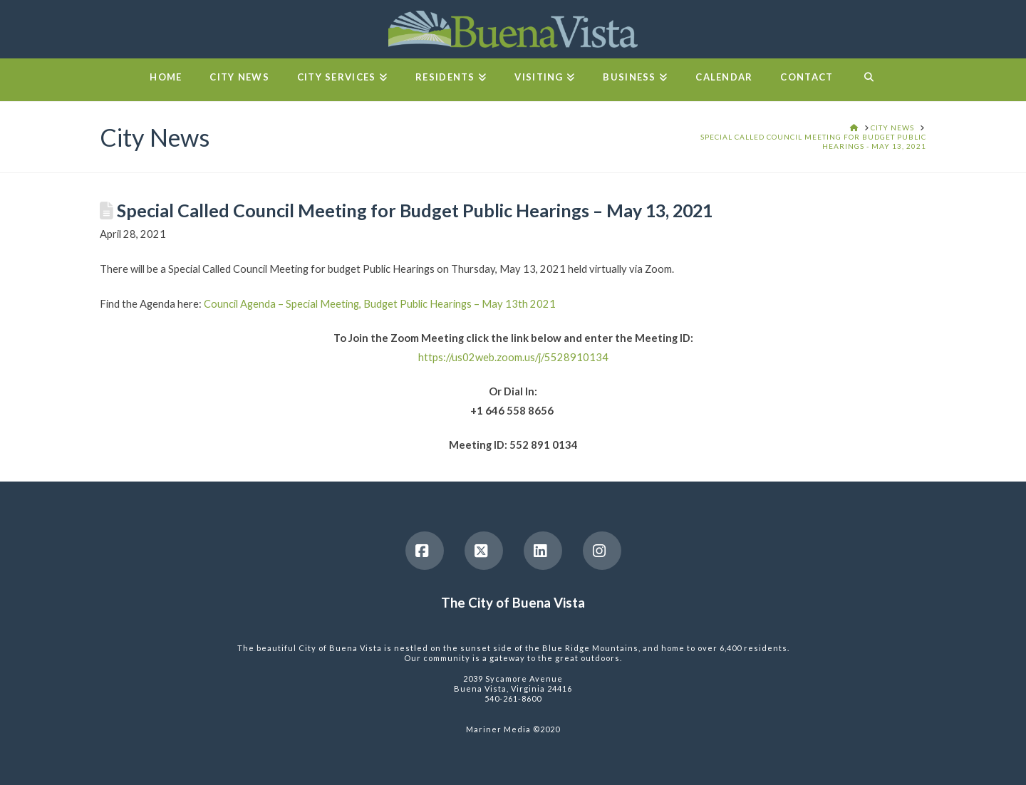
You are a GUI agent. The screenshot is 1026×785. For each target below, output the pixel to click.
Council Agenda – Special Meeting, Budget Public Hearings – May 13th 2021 (380, 303)
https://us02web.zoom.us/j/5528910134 (513, 356)
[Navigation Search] (868, 79)
